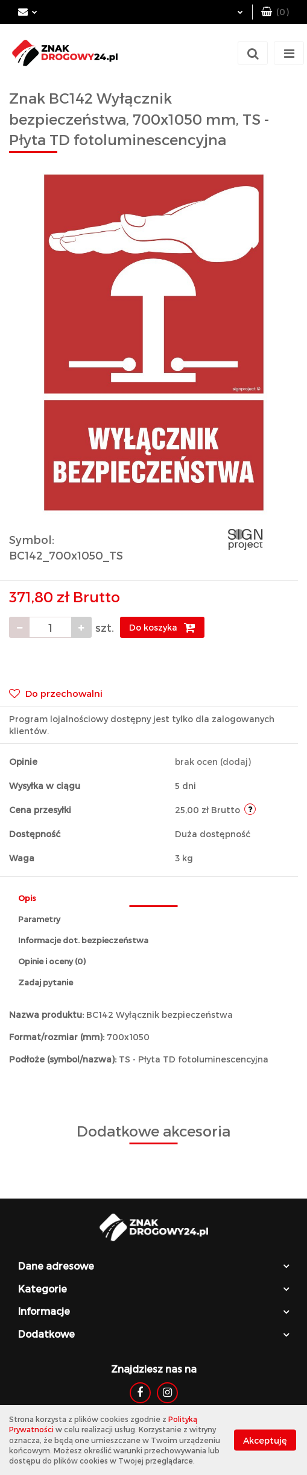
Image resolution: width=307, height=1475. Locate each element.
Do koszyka (162, 628)
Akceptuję (265, 1440)
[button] (275, 12)
